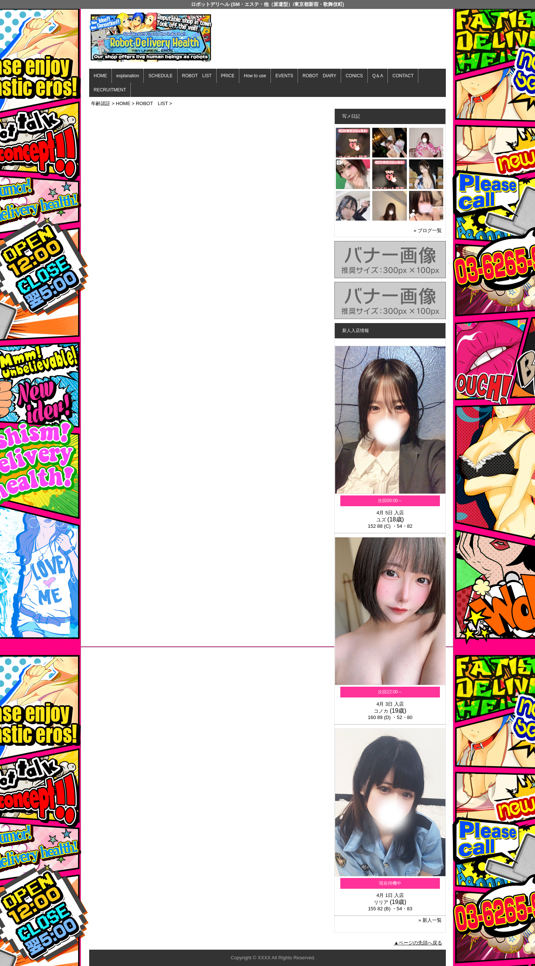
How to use (255, 75)
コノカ (381, 711)
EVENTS (284, 75)
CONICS (354, 75)
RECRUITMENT (110, 89)
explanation (127, 75)
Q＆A (377, 75)
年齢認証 (100, 103)
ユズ (381, 520)
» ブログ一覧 (428, 230)
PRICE (228, 75)
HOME (100, 75)
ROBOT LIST (197, 75)
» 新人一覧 (430, 920)
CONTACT (403, 75)
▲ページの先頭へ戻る (418, 943)
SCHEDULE (160, 75)
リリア (381, 902)
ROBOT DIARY (319, 75)
